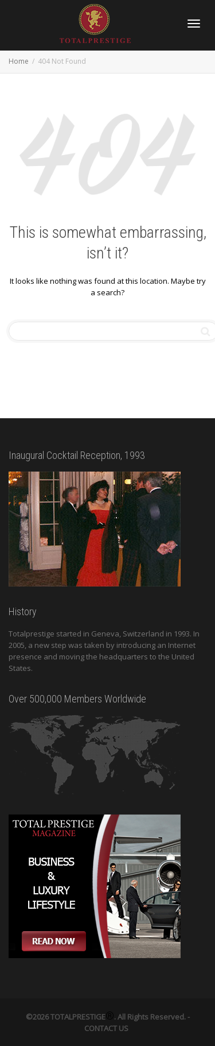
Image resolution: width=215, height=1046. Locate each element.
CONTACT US (106, 1028)
